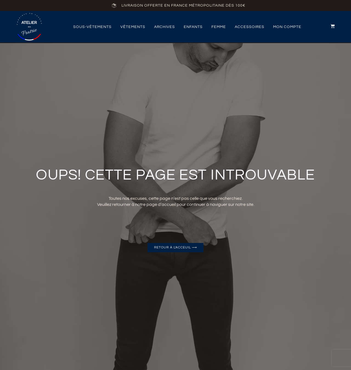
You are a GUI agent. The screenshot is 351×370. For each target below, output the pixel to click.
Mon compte (287, 27)
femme (218, 27)
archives (164, 27)
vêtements (132, 27)
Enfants (193, 27)
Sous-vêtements (92, 27)
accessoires (249, 27)
